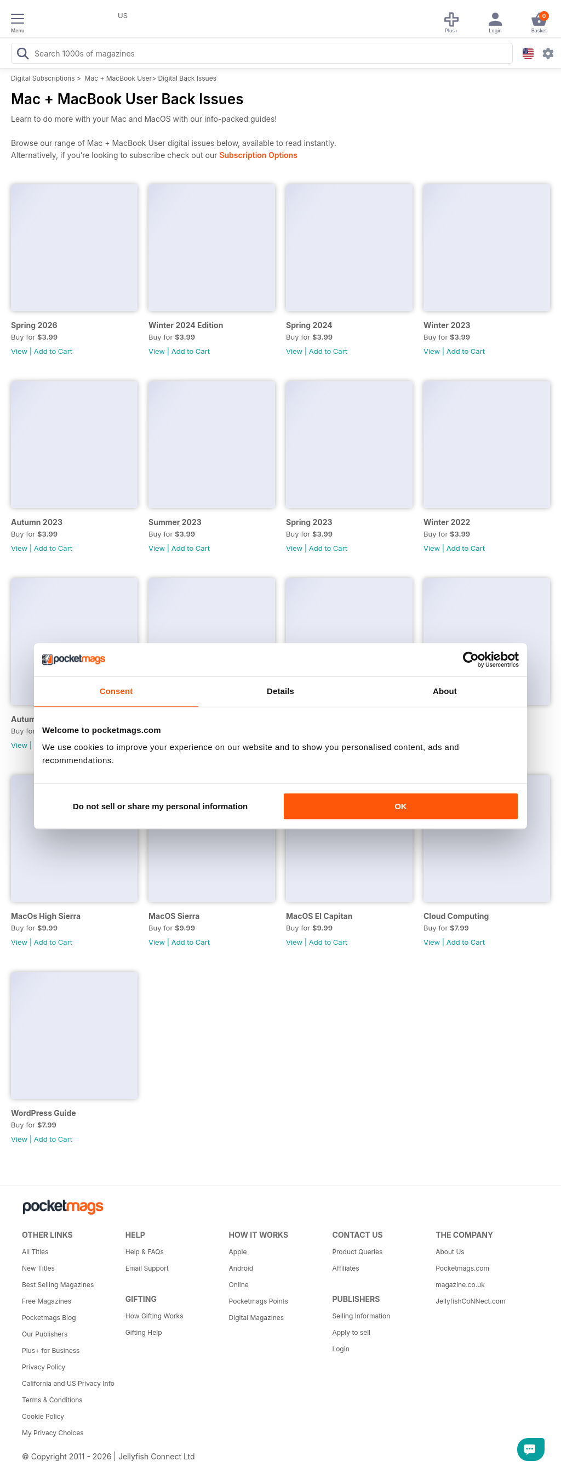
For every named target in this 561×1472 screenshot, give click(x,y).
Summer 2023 (175, 522)
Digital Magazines (256, 1317)
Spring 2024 (309, 325)
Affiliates (345, 1268)
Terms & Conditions (52, 1400)
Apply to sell (351, 1332)
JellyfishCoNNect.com (470, 1301)
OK (400, 806)
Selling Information (361, 1316)
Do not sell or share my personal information (160, 806)
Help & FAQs (144, 1252)
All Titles (35, 1252)
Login (340, 1349)
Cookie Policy (43, 1416)
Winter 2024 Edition (185, 325)
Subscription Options (258, 155)
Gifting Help (143, 1332)
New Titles (38, 1268)
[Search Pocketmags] (22, 55)
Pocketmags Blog (49, 1317)
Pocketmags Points (258, 1301)
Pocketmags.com (462, 1268)
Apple (238, 1252)
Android (241, 1268)
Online (239, 1285)
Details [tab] (280, 691)
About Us (450, 1252)
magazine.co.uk (460, 1285)
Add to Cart (53, 351)
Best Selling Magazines (58, 1285)
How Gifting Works (154, 1316)
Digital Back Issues (187, 78)
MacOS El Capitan (319, 916)
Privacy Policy (43, 1367)
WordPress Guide (43, 1113)
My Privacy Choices (53, 1433)
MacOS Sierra (173, 916)
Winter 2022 (446, 522)
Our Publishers (44, 1334)
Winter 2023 (447, 325)
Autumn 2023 (36, 522)
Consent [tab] (116, 691)
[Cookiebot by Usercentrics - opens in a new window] (471, 659)
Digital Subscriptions (43, 78)
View (19, 351)
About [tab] (445, 691)
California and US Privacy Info (68, 1383)
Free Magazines (46, 1301)
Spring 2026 (34, 325)
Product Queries (357, 1252)
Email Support (147, 1268)
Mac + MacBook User (118, 78)
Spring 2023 (309, 522)
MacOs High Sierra (46, 916)
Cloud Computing (456, 916)
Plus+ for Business (50, 1350)
